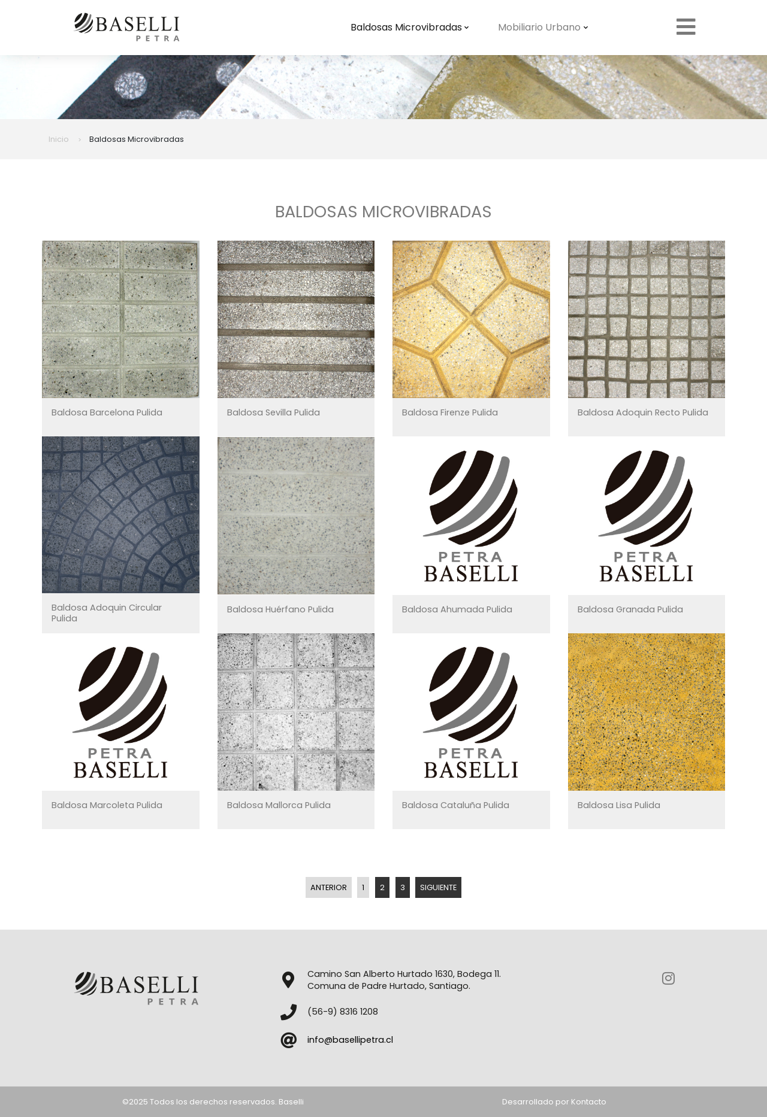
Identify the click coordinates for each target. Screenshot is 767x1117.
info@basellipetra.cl (350, 1040)
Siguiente (438, 887)
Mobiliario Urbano (543, 27)
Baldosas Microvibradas (410, 27)
